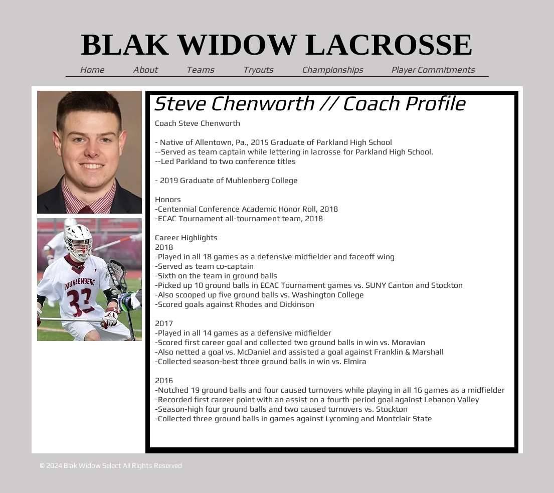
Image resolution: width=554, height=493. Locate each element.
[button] (433, 73)
